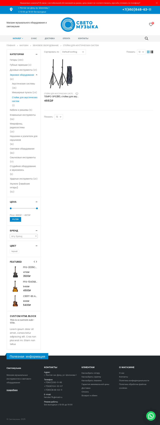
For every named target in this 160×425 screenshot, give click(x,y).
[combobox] (24, 236)
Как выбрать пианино (92, 380)
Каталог (17, 38)
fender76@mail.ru (53, 397)
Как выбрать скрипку (91, 376)
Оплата (66, 38)
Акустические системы (23, 83)
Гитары (13, 59)
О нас (34, 38)
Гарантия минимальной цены (95, 384)
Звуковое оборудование (22, 74)
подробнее (12, 390)
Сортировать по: (51, 51)
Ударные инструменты (21, 178)
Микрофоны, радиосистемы (17, 125)
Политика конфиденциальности (134, 380)
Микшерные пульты (22, 92)
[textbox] (24, 236)
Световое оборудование (22, 148)
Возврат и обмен (89, 395)
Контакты (83, 38)
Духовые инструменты (21, 69)
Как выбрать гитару (91, 373)
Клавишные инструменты (23, 114)
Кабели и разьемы (19, 109)
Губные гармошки (19, 64)
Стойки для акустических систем (59, 93)
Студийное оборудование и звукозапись (23, 168)
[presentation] (34, 261)
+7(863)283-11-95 (53, 382)
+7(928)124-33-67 (53, 386)
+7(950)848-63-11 (53, 389)
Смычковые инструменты (23, 157)
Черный (14, 251)
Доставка (50, 38)
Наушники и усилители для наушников (23, 138)
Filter (15, 219)
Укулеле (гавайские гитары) (20, 185)
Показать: (130, 51)
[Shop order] (73, 52)
